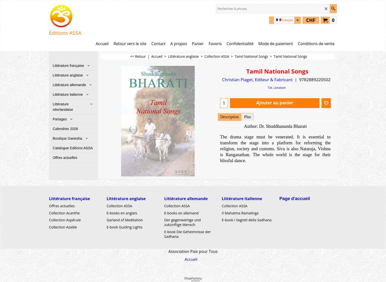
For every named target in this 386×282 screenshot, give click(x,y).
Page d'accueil (294, 198)
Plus (247, 117)
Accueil (191, 259)
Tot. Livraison (277, 88)
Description (229, 117)
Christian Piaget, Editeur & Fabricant (257, 79)
